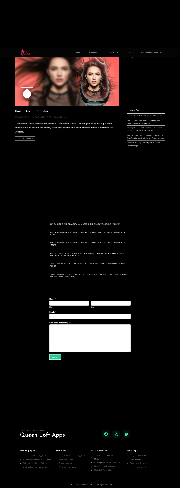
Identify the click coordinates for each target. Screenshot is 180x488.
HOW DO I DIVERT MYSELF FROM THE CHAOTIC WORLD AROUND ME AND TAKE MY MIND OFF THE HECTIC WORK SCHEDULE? (87, 254)
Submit (55, 357)
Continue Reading (26, 137)
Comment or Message (60, 322)
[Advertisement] (90, 24)
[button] (90, 223)
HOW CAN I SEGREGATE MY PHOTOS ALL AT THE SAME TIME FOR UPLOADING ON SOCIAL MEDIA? (88, 233)
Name (52, 298)
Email (52, 311)
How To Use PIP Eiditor (31, 111)
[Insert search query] (146, 56)
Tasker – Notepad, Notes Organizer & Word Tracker (145, 116)
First (51, 307)
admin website (24, 117)
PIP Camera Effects (58, 117)
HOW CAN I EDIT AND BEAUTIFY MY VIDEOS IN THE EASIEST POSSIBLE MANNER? (85, 223)
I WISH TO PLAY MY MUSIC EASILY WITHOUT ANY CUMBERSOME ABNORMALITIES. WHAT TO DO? (88, 264)
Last (92, 307)
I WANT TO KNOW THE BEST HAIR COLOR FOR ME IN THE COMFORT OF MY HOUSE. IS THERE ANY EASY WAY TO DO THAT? (89, 275)
